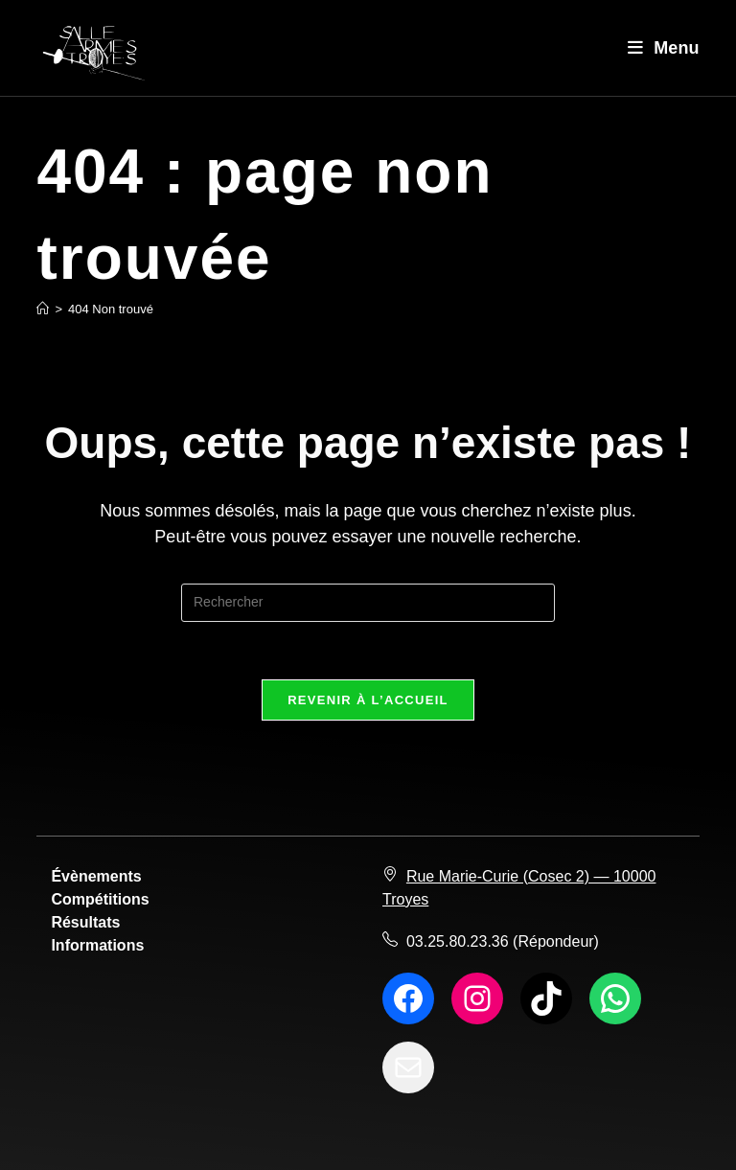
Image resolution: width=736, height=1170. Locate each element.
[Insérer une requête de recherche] (368, 603)
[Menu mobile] (664, 47)
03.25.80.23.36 (457, 941)
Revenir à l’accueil (368, 700)
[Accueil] (42, 309)
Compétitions (100, 899)
